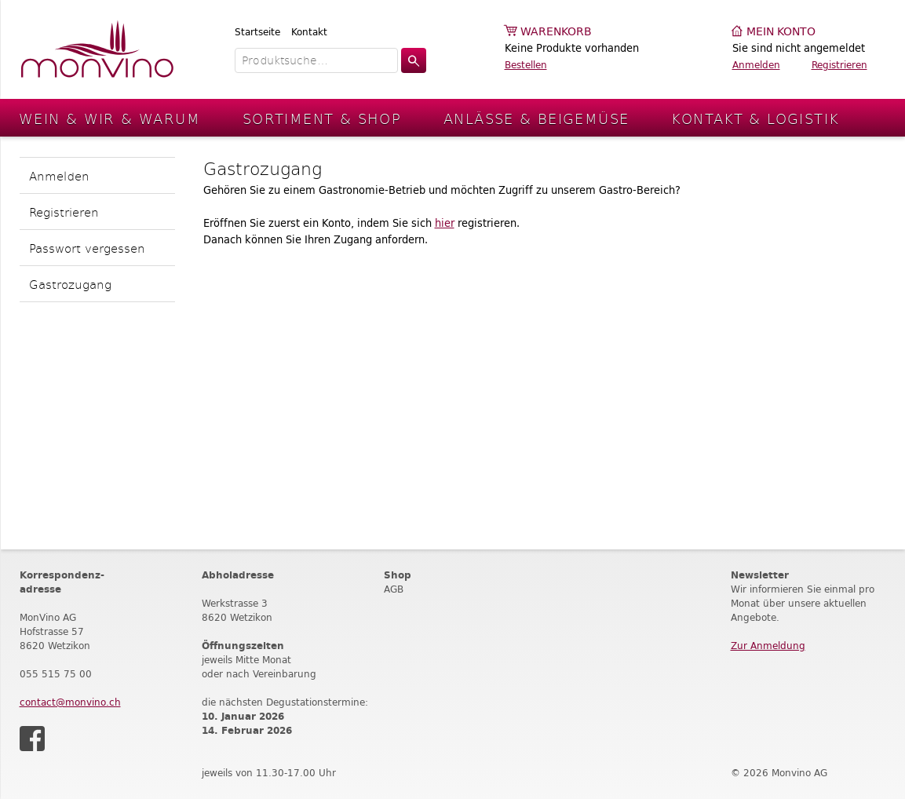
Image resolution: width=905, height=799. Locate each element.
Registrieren (839, 64)
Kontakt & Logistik (755, 118)
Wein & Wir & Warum (109, 118)
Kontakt (309, 31)
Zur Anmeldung (768, 645)
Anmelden (756, 64)
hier (444, 223)
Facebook (32, 738)
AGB (393, 589)
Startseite (257, 31)
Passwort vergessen (87, 247)
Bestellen (526, 64)
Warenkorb (556, 32)
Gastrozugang (70, 283)
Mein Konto (781, 32)
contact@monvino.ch (70, 702)
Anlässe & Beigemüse (536, 118)
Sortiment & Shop (322, 118)
